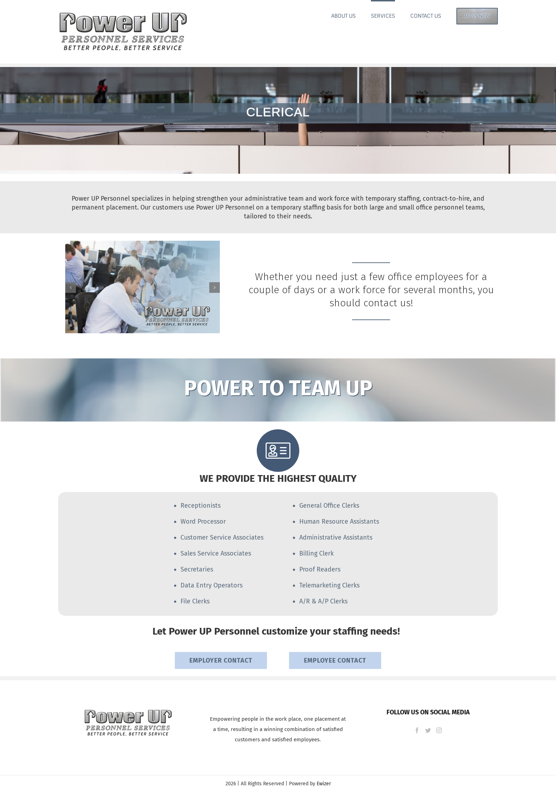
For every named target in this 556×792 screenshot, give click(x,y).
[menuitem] (351, 15)
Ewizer (324, 784)
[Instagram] (439, 730)
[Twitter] (428, 730)
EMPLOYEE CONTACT (335, 660)
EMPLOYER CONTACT (220, 660)
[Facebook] (417, 730)
